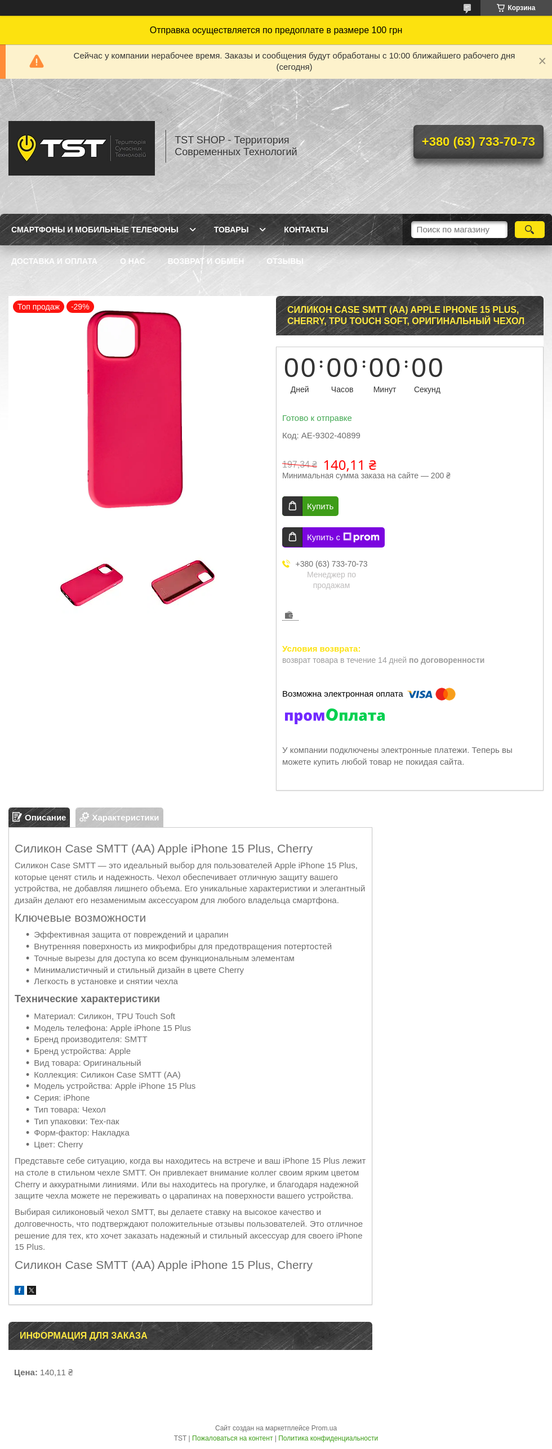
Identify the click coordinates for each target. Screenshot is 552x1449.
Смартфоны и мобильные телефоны (95, 229)
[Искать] (530, 229)
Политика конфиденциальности (328, 1438)
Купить (320, 506)
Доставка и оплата (54, 261)
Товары (231, 229)
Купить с (343, 537)
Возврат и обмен (206, 261)
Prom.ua (324, 1428)
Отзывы (285, 261)
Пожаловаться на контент (232, 1438)
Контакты (306, 229)
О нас (132, 261)
